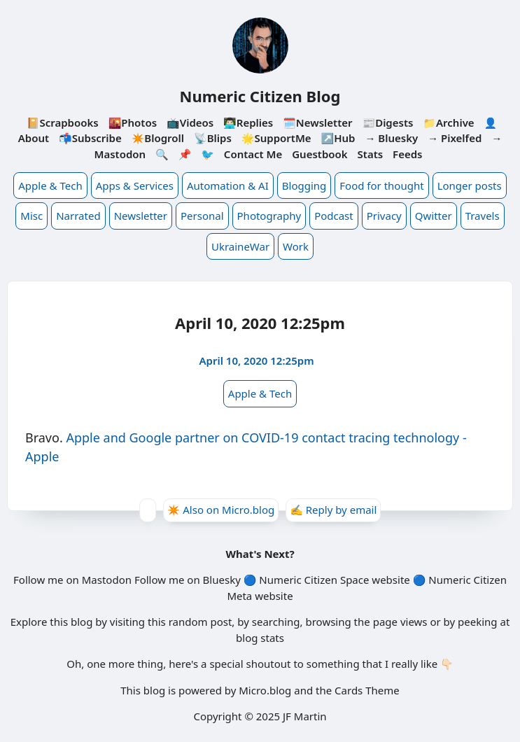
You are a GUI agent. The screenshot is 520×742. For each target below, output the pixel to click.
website (390, 580)
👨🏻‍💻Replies (248, 122)
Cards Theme (367, 690)
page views (400, 622)
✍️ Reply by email (333, 510)
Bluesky (222, 580)
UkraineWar (240, 246)
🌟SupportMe (276, 138)
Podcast (333, 216)
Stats (371, 154)
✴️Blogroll (158, 138)
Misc (31, 216)
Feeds (407, 154)
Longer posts (469, 185)
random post (200, 622)
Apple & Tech (50, 185)
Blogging (304, 185)
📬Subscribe (90, 138)
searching (276, 622)
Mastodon (107, 580)
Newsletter (140, 216)
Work (296, 246)
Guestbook (319, 154)
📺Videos (190, 122)
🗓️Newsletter (317, 122)
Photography (269, 216)
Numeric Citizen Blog (260, 95)
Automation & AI (228, 185)
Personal (202, 216)
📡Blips (213, 138)
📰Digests (387, 122)
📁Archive (448, 122)
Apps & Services (135, 185)
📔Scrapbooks (63, 122)
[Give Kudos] (147, 510)
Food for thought (381, 185)
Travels (482, 216)
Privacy (384, 216)
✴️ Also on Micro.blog (221, 510)
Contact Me (253, 154)
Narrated (78, 216)
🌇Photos (132, 122)
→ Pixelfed (455, 138)
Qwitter (433, 216)
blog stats (260, 638)
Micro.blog (265, 690)
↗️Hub (338, 138)
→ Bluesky (391, 138)
